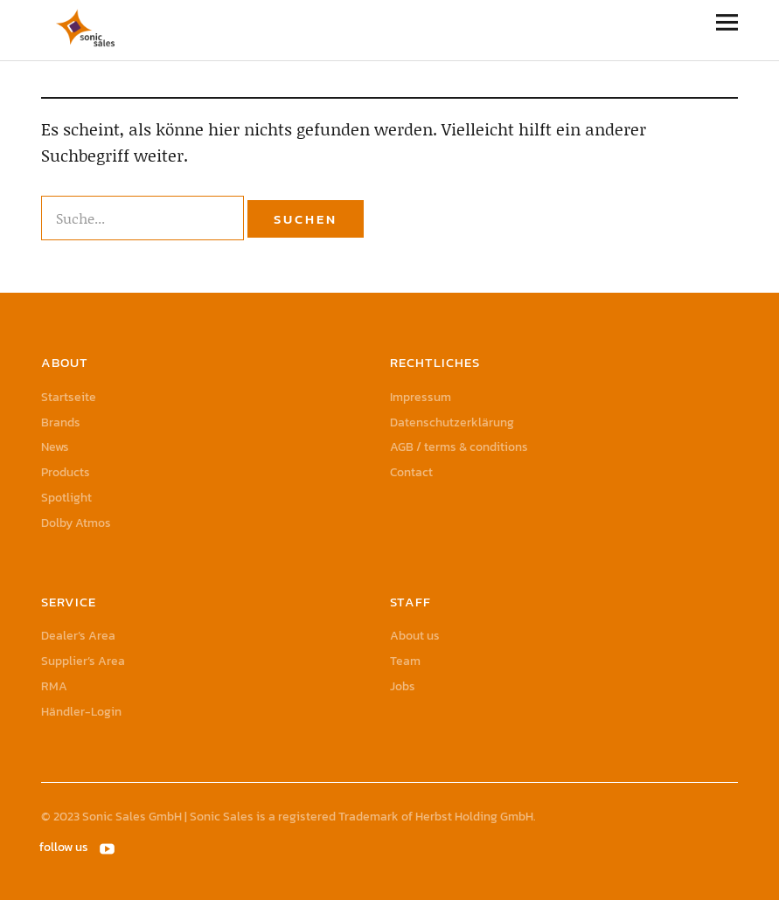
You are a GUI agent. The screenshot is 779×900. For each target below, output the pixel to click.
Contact (411, 472)
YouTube (108, 847)
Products (65, 472)
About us (415, 636)
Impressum (420, 397)
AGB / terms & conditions (459, 447)
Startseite (68, 397)
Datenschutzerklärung (452, 422)
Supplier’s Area (83, 661)
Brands (60, 422)
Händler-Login (81, 712)
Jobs (402, 686)
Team (405, 661)
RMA (54, 686)
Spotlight (66, 497)
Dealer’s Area (78, 636)
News (55, 447)
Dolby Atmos (76, 523)
